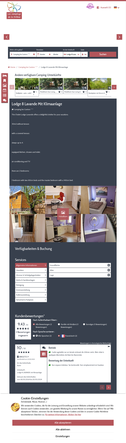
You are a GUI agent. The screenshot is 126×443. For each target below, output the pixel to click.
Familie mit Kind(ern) (69, 325)
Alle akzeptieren (63, 422)
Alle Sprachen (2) (44, 336)
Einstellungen (63, 436)
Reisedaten (39, 50)
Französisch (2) (71, 336)
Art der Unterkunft (68, 50)
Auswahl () (105, 7)
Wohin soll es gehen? (16, 50)
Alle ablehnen (63, 429)
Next (119, 37)
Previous (6, 37)
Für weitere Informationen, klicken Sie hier (63, 414)
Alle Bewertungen (44, 325)
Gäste (82, 50)
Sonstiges (96, 324)
